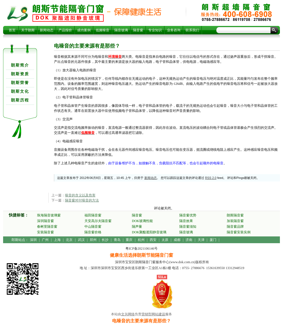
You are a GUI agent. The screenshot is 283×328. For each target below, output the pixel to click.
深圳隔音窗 (45, 221)
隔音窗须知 (187, 227)
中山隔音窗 (92, 227)
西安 (153, 240)
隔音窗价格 (92, 232)
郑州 (93, 240)
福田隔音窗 (92, 215)
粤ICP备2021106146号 (141, 249)
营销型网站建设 (153, 314)
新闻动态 (46, 30)
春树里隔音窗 (47, 227)
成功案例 (84, 30)
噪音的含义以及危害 (80, 195)
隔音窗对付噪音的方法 (82, 200)
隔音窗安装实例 (239, 232)
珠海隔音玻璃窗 (49, 215)
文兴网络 (128, 314)
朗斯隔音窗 (235, 215)
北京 (69, 240)
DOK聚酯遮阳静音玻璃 (149, 232)
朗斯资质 (20, 74)
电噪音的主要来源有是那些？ (68, 13)
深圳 (33, 240)
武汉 (81, 240)
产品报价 (65, 30)
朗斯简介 (20, 65)
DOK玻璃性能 (142, 221)
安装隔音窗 (45, 232)
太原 (165, 240)
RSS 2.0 (210, 177)
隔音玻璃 (121, 30)
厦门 (213, 240)
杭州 (141, 240)
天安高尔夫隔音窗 (98, 221)
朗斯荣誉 (20, 83)
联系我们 (192, 30)
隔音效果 (186, 221)
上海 (57, 240)
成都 (177, 240)
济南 (189, 240)
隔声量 (137, 227)
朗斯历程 (20, 100)
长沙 (105, 240)
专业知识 (155, 30)
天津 (201, 240)
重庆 (129, 240)
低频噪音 (102, 30)
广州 (45, 240)
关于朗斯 (28, 30)
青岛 (117, 240)
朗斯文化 (20, 91)
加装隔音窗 (235, 221)
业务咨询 (173, 30)
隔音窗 (138, 30)
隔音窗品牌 (235, 227)
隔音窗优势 (187, 215)
